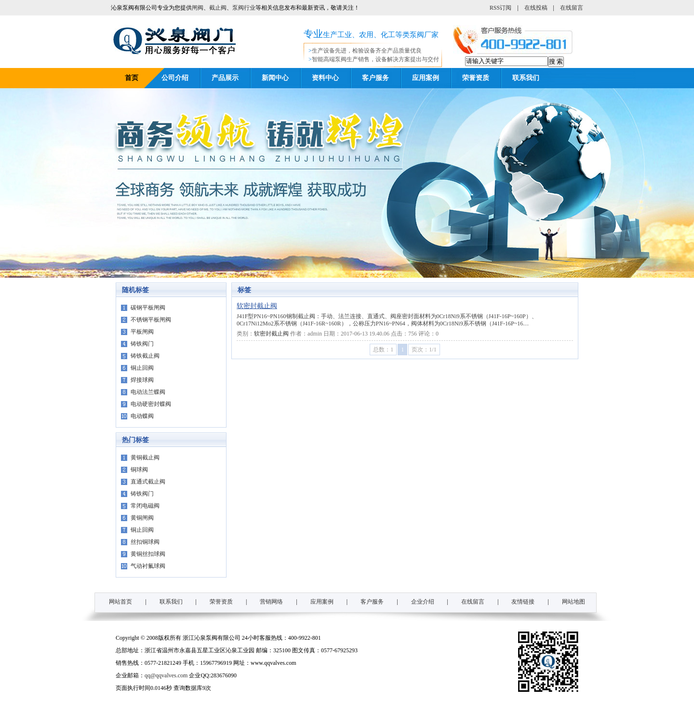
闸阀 (197, 7)
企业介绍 (422, 601)
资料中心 (325, 77)
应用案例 (425, 77)
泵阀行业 (243, 7)
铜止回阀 (142, 367)
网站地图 (573, 601)
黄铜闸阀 (142, 517)
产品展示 (225, 77)
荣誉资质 (475, 77)
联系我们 (525, 77)
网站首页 (120, 601)
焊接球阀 (142, 380)
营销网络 (271, 601)
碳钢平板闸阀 (148, 307)
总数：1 (383, 349)
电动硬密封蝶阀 (151, 404)
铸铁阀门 (142, 343)
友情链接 (522, 601)
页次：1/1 (424, 349)
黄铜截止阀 (145, 457)
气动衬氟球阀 (148, 566)
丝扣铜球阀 (145, 542)
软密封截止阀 (257, 306)
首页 (131, 77)
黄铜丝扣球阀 (148, 554)
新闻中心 (275, 77)
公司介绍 (174, 77)
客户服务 (375, 77)
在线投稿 (535, 7)
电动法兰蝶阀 (148, 392)
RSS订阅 (500, 7)
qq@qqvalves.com (166, 675)
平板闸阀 (142, 331)
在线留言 (571, 7)
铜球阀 (139, 469)
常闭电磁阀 (145, 505)
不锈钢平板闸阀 (151, 319)
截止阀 (218, 7)
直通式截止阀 (148, 481)
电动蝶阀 (142, 416)
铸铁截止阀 (145, 355)
